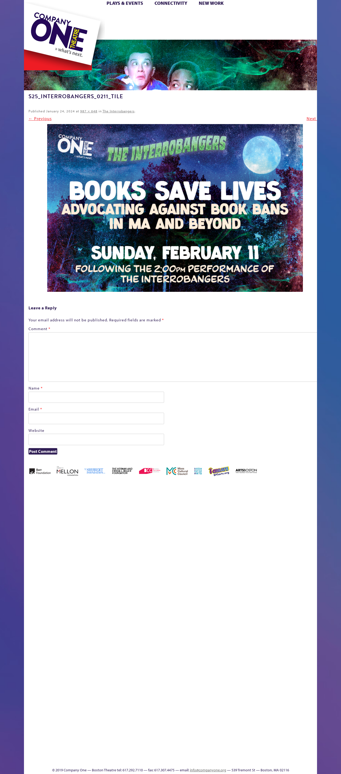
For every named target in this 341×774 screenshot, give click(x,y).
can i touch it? (197, 520)
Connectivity (171, 3)
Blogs (214, 712)
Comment (39, 328)
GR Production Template (268, 520)
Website (36, 430)
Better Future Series (97, 520)
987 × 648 (89, 111)
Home (33, 16)
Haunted (288, 528)
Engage (219, 31)
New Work (211, 3)
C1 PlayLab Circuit (216, 640)
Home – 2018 (298, 520)
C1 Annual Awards (271, 751)
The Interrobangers (119, 111)
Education (256, 528)
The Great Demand (311, 608)
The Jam (85, 31)
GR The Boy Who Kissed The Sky (276, 504)
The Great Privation (61, 751)
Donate (247, 16)
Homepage (312, 528)
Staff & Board (265, 608)
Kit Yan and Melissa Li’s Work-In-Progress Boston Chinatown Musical (56, 576)
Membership (90, 616)
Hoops (34, 24)
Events (215, 759)
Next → (314, 118)
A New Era (51, 520)
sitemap (142, 31)
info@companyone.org (208, 770)
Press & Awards (296, 31)
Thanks (242, 31)
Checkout (222, 528)
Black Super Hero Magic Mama (152, 512)
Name (36, 388)
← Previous (40, 118)
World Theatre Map (216, 696)
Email (35, 409)
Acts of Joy (74, 520)
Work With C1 (113, 751)
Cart (210, 16)
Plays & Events (125, 3)
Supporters (263, 759)
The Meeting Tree (93, 751)
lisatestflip (78, 616)
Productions (185, 759)
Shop (255, 24)
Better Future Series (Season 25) (120, 512)
